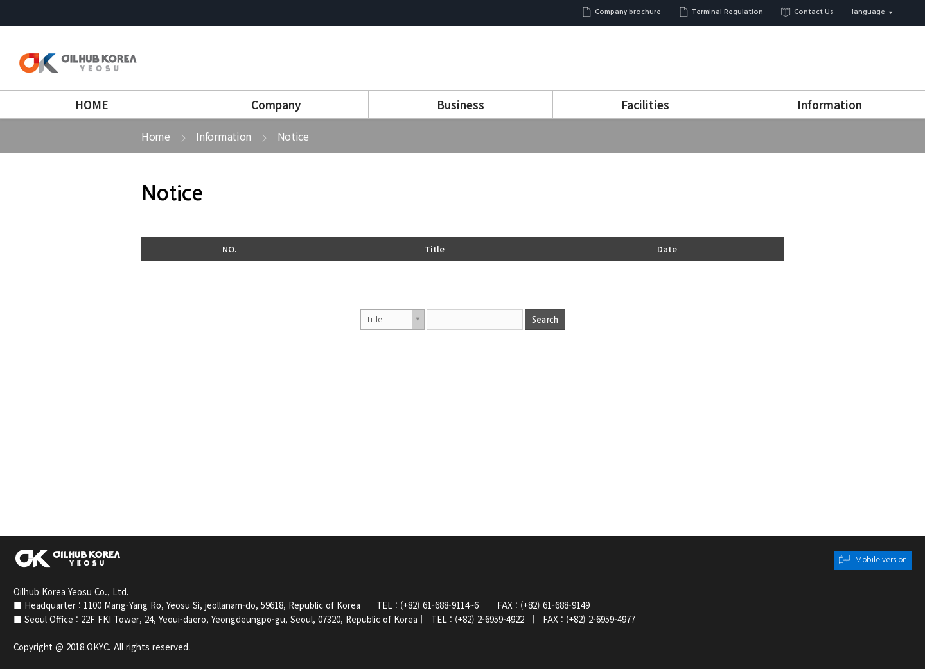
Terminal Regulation (727, 11)
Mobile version (881, 560)
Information (829, 104)
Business (460, 104)
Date (667, 249)
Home (155, 136)
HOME (92, 104)
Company (276, 104)
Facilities (645, 104)
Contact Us (814, 11)
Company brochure (628, 11)
